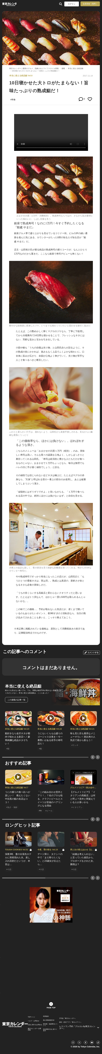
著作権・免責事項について (50, 1024)
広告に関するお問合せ (35, 1024)
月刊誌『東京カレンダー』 (67, 1018)
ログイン (71, 4)
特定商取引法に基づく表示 (50, 1030)
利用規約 (46, 1016)
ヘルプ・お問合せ (33, 1021)
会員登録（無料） (90, 4)
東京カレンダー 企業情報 (34, 1029)
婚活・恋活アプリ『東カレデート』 (70, 1022)
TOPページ (31, 1017)
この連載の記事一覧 (16, 700)
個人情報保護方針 (48, 1020)
